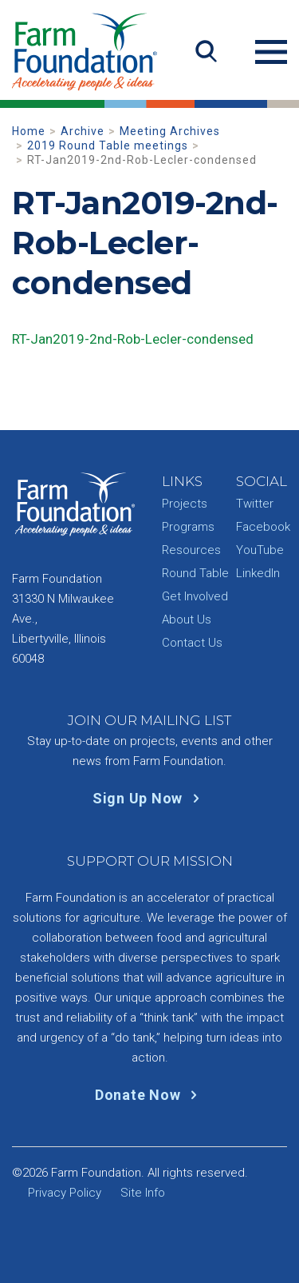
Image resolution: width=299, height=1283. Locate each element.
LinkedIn (258, 573)
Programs (188, 527)
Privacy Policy (64, 1192)
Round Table (195, 573)
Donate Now (149, 1094)
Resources (191, 550)
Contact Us (192, 643)
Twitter (254, 503)
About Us (186, 619)
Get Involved (195, 596)
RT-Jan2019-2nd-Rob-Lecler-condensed (133, 339)
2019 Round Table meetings (107, 145)
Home (28, 131)
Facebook (263, 527)
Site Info (142, 1192)
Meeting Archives (170, 131)
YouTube (260, 550)
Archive (82, 131)
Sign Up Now (149, 798)
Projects (184, 503)
